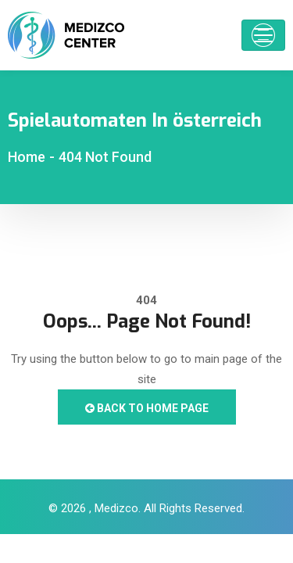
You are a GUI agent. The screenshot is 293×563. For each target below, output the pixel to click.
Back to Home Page (147, 408)
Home (26, 157)
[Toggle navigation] (263, 35)
